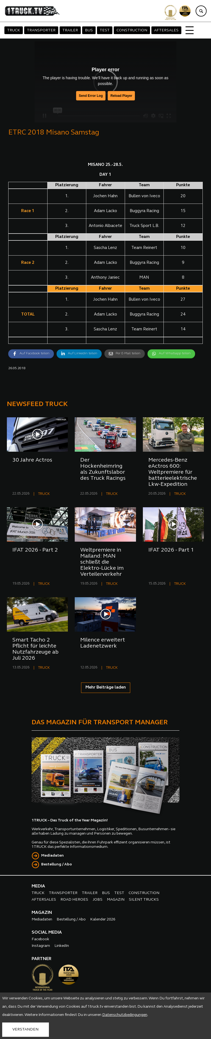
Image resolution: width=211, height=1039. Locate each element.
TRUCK (13, 30)
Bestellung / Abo (56, 864)
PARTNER (41, 959)
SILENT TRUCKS (144, 900)
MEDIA (38, 886)
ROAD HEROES (74, 900)
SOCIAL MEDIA (47, 932)
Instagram (41, 946)
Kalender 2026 (102, 919)
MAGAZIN (115, 900)
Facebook (40, 939)
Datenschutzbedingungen (124, 1015)
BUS (89, 30)
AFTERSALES (166, 30)
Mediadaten (52, 856)
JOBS (97, 900)
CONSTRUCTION (131, 30)
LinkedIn (61, 946)
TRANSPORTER (41, 30)
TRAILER (70, 30)
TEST (105, 30)
